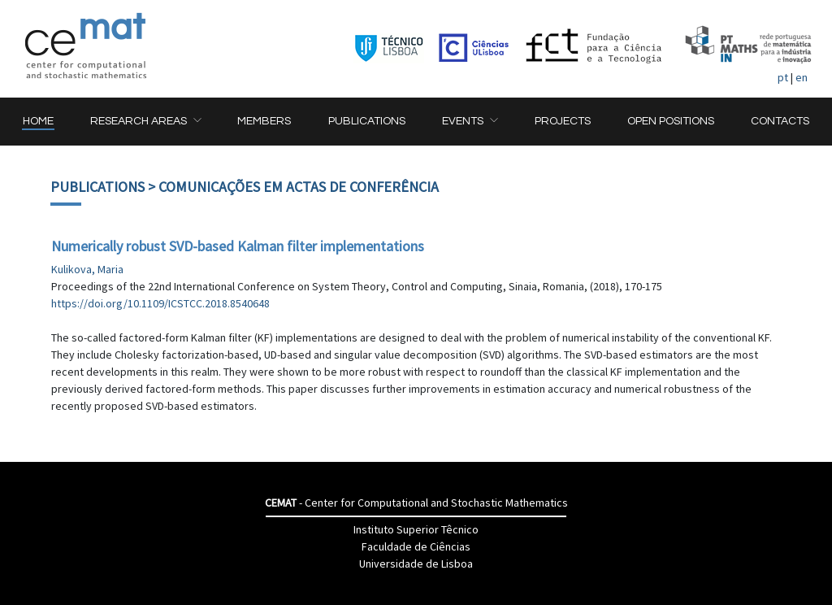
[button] (145, 122)
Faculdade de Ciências (416, 546)
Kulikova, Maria (87, 269)
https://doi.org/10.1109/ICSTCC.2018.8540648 (160, 303)
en (801, 77)
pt (783, 77)
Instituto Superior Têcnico (416, 529)
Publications (97, 186)
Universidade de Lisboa (416, 563)
